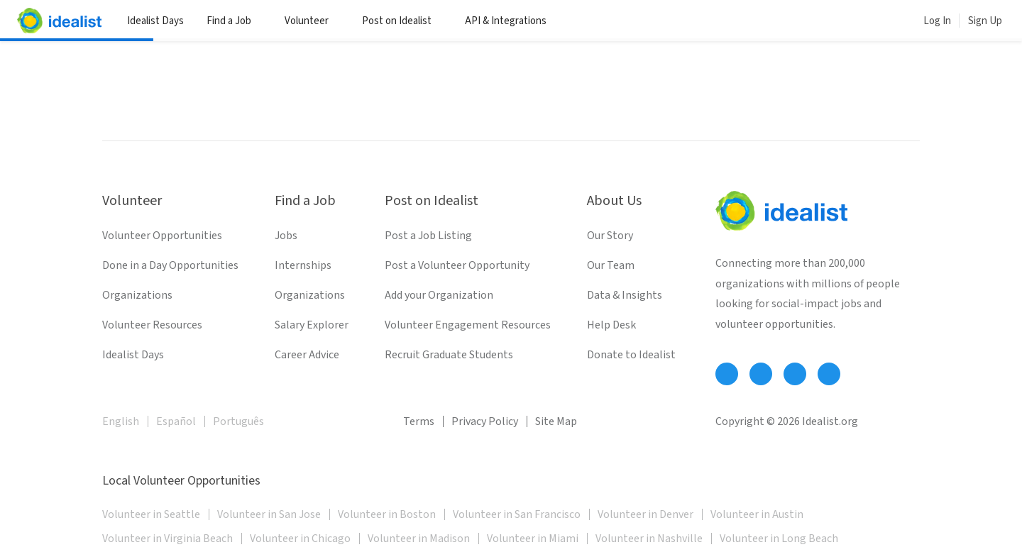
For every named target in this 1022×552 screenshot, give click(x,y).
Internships (303, 265)
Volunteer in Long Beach (779, 538)
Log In (937, 20)
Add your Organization (439, 295)
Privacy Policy (484, 421)
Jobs (286, 235)
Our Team (610, 265)
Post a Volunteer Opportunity (457, 265)
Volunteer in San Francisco (517, 514)
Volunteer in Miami (532, 538)
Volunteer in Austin (756, 514)
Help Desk (611, 325)
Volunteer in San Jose (269, 514)
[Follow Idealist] (726, 374)
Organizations (137, 295)
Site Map (556, 421)
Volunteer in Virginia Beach (167, 538)
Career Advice (307, 355)
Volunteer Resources (152, 325)
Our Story (610, 235)
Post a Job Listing (428, 235)
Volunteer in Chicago (300, 538)
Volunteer (312, 20)
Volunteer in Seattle (151, 514)
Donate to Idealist (631, 355)
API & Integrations (511, 20)
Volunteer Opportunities (162, 235)
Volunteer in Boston (387, 514)
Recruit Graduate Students (449, 355)
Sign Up (985, 20)
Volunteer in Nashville (649, 538)
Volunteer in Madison (419, 538)
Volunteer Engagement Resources (468, 325)
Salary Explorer (311, 325)
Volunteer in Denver (645, 514)
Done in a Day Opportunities (170, 265)
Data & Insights (624, 295)
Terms (418, 421)
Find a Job (234, 20)
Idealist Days (155, 20)
